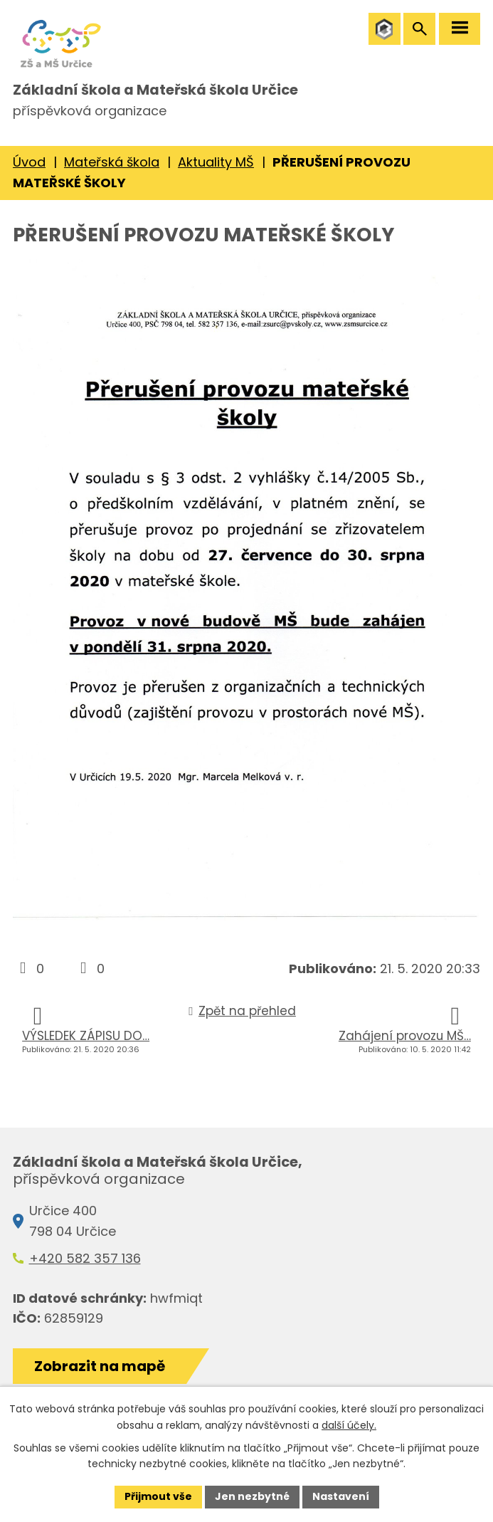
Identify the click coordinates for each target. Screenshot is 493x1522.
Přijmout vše (158, 1496)
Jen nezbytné (252, 1496)
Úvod (29, 162)
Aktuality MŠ (216, 162)
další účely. (349, 1425)
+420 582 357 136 (85, 1258)
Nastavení (340, 1496)
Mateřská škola (111, 162)
